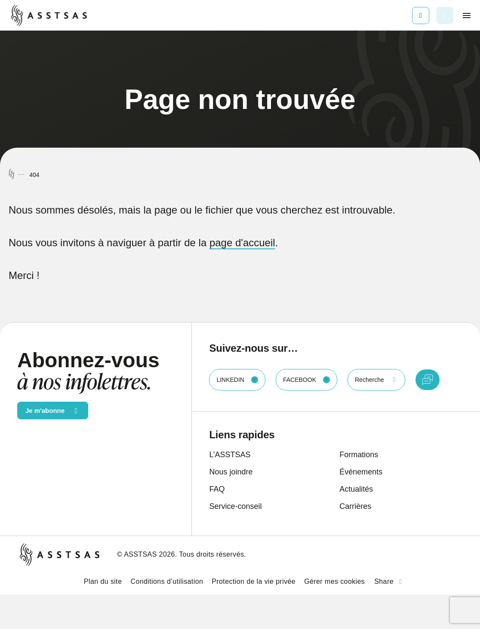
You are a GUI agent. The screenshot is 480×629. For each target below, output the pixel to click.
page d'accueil (242, 242)
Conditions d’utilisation (166, 581)
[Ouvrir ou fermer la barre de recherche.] (444, 15)
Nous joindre (230, 472)
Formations (358, 454)
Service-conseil (235, 506)
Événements (360, 472)
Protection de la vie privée (253, 581)
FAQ (217, 489)
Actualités (356, 489)
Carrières (355, 506)
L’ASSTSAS (229, 454)
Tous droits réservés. (212, 554)
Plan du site (103, 581)
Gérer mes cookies (334, 581)
